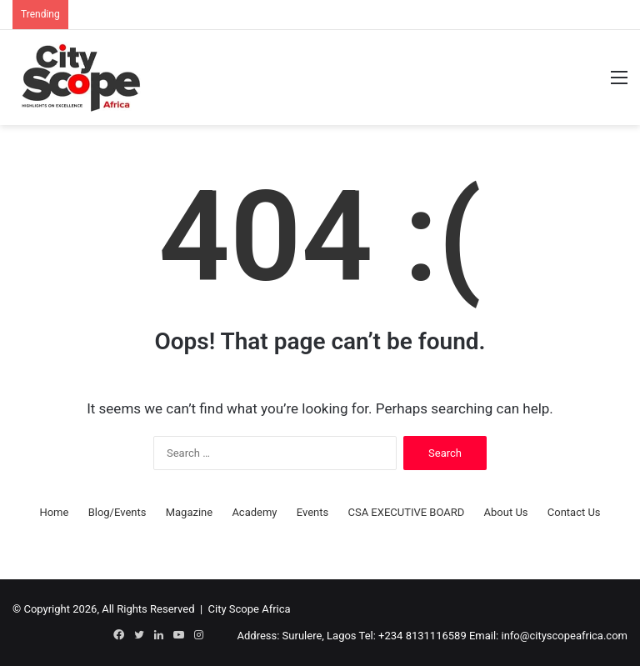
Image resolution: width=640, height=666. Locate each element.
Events (312, 512)
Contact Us (574, 512)
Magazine (189, 512)
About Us (506, 512)
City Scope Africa (249, 609)
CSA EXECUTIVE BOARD (406, 512)
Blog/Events (117, 512)
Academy (254, 512)
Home (53, 512)
